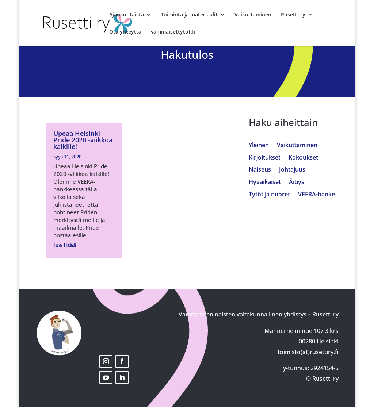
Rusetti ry (293, 15)
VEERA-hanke (316, 194)
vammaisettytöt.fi (173, 32)
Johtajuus (292, 169)
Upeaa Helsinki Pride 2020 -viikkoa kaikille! (82, 140)
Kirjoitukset (264, 157)
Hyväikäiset (265, 182)
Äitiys (296, 182)
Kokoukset (303, 157)
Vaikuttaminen (252, 15)
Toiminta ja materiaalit (189, 15)
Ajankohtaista (126, 15)
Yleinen (259, 145)
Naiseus (260, 169)
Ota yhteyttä (125, 32)
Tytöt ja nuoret (269, 194)
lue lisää (64, 245)
